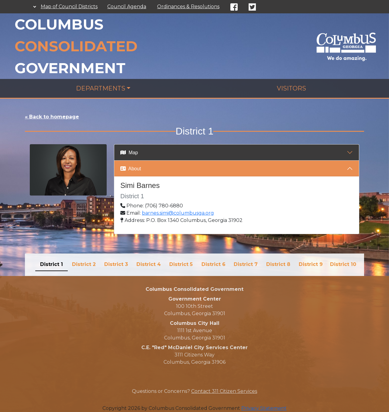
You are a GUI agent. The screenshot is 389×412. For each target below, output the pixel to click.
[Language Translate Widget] (31, 7)
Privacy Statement (264, 408)
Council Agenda (126, 6)
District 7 (246, 264)
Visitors (291, 88)
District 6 (213, 264)
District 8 (278, 264)
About (130, 168)
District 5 (181, 264)
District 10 (343, 264)
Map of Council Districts (69, 6)
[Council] (346, 46)
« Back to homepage (52, 117)
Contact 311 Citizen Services (224, 391)
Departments (100, 88)
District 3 (116, 264)
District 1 (51, 264)
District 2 (84, 264)
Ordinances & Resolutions (188, 6)
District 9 (311, 264)
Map (129, 152)
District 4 (148, 264)
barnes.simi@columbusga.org (178, 213)
